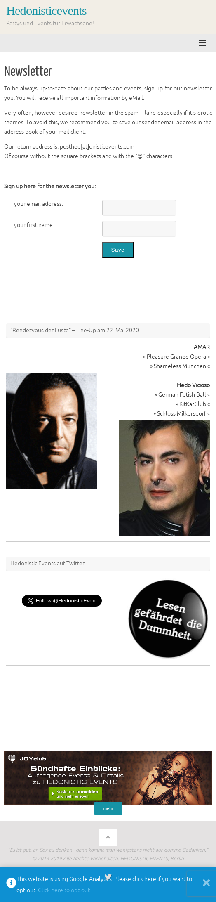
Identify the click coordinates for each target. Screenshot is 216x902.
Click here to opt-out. (64, 890)
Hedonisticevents (46, 11)
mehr (108, 808)
